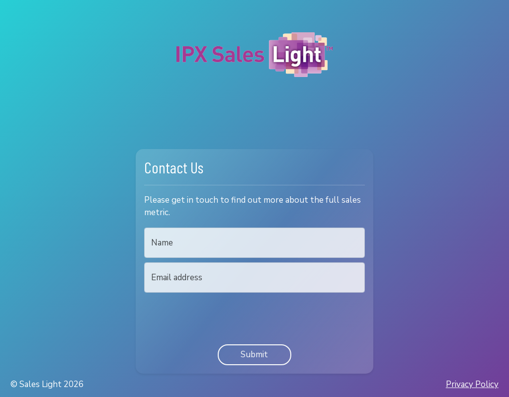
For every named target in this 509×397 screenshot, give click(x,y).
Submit (254, 354)
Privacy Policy (472, 384)
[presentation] (219, 316)
